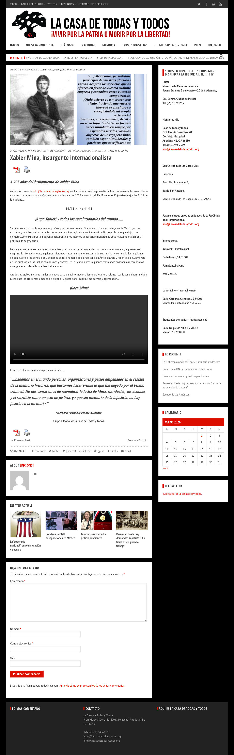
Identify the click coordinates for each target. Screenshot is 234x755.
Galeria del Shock (32, 3)
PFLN (197, 45)
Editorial (215, 45)
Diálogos (67, 45)
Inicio (14, 45)
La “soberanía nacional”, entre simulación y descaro (25, 545)
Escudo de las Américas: (176, 394)
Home (13, 69)
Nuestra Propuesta (40, 45)
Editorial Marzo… (118, 58)
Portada (100, 151)
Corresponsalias (135, 45)
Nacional (88, 45)
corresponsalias (28, 69)
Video (13, 3)
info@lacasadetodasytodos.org (51, 191)
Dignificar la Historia (171, 45)
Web (12, 658)
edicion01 (60, 151)
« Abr (165, 468)
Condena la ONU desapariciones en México (187, 369)
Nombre (15, 629)
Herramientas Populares (93, 3)
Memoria (108, 45)
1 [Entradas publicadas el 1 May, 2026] (202, 435)
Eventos (52, 3)
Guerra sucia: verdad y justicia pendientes (185, 376)
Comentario (17, 581)
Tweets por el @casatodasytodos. (182, 494)
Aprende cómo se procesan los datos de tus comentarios (92, 685)
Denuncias (67, 3)
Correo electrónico (21, 643)
